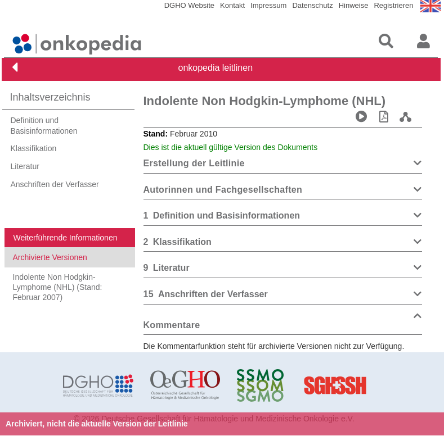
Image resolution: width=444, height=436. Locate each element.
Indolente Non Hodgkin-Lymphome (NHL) (264, 101)
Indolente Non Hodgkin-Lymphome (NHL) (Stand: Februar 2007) (57, 287)
